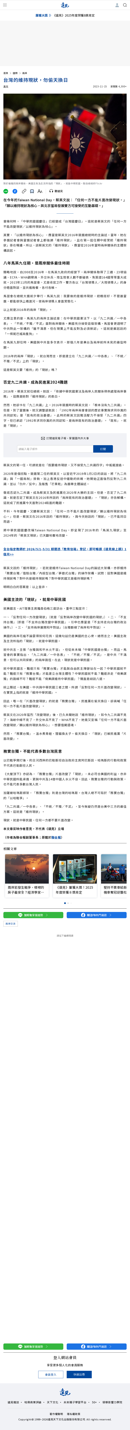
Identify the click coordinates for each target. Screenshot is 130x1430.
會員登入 (50, 1374)
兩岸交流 (11, 923)
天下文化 (52, 1402)
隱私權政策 (73, 1414)
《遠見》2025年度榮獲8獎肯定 (74, 15)
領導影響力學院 (112, 1402)
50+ (94, 1402)
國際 (17, 73)
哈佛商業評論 (32, 1402)
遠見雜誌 (13, 1402)
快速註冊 (79, 1374)
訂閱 (103, 449)
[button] (122, 870)
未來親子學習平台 (75, 1402)
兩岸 (24, 73)
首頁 (7, 73)
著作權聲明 (56, 1414)
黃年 (5, 86)
